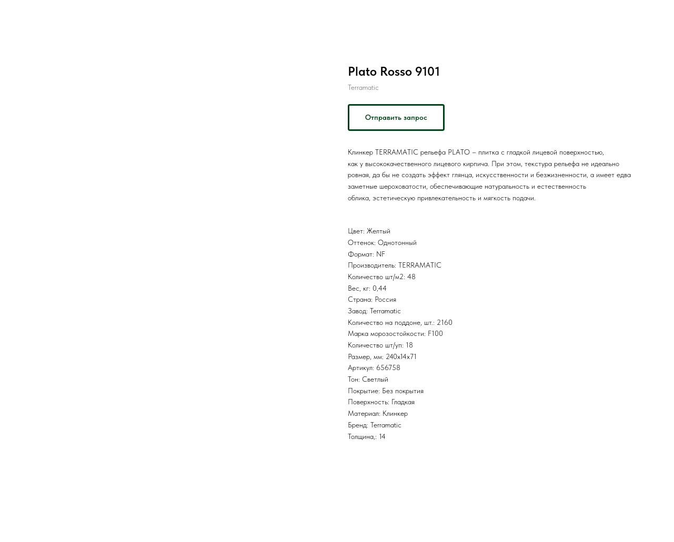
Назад (30, 16)
